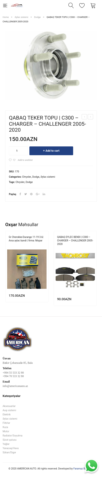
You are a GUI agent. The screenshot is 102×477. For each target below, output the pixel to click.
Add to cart (52, 150)
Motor (6, 431)
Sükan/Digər (9, 452)
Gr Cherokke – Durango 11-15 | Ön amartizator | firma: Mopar (84, 117)
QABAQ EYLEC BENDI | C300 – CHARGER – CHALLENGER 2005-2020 (90, 117)
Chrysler (26, 176)
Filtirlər (6, 423)
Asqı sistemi (9, 410)
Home (6, 17)
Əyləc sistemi (21, 17)
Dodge (37, 17)
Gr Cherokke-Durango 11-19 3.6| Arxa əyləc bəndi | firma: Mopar (26, 239)
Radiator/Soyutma (12, 435)
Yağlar (6, 444)
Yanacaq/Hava (11, 448)
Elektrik (7, 414)
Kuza (5, 427)
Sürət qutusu (9, 439)
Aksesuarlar (9, 406)
